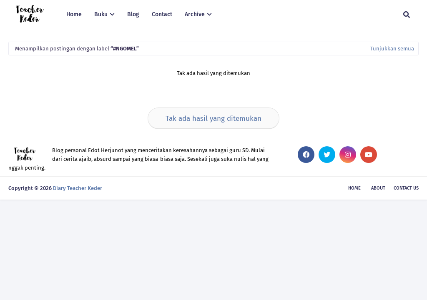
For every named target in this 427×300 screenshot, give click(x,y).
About (378, 188)
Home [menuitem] (74, 14)
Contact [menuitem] (162, 14)
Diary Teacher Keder (77, 188)
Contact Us (406, 188)
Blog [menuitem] (133, 14)
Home (354, 188)
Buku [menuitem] (101, 14)
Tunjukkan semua (392, 48)
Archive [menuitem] (195, 14)
